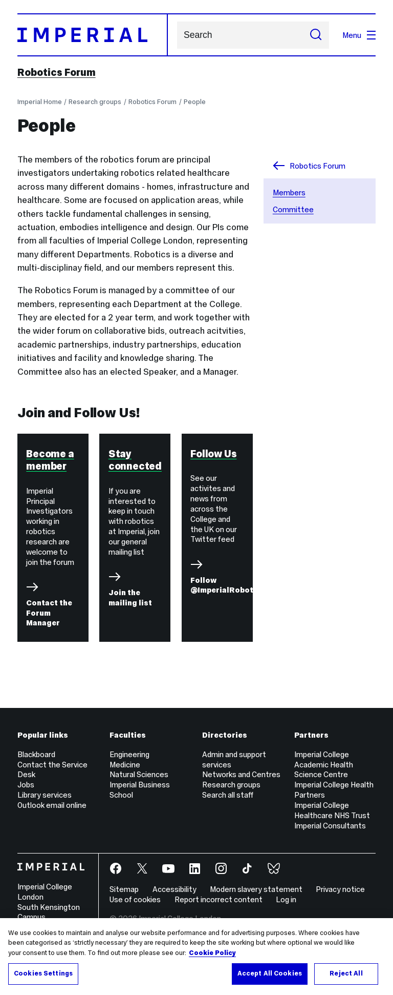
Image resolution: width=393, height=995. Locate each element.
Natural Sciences (139, 774)
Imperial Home (39, 101)
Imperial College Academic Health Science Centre (323, 764)
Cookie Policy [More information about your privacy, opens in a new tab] (212, 953)
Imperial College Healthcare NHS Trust (332, 810)
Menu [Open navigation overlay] (359, 35)
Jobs (25, 784)
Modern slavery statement (256, 889)
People (195, 101)
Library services (44, 795)
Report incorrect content (218, 899)
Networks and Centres (241, 774)
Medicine (125, 764)
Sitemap (124, 889)
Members (289, 192)
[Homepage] (92, 34)
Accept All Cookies (269, 973)
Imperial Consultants (330, 825)
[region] (196, 956)
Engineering (129, 754)
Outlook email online (51, 805)
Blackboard (36, 754)
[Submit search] (316, 35)
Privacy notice (340, 889)
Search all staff (227, 795)
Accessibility (174, 889)
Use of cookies (135, 899)
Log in (286, 899)
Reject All (346, 973)
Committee (293, 209)
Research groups (95, 101)
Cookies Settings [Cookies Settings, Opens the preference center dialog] (43, 973)
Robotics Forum (56, 72)
